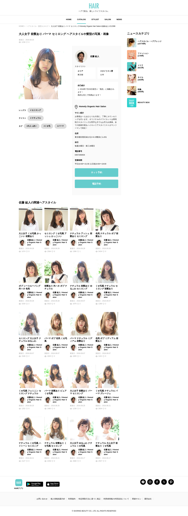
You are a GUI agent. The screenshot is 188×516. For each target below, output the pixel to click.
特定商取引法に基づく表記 (89, 499)
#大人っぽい (32, 126)
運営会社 (148, 499)
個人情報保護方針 (58, 499)
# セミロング (35, 110)
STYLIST (95, 19)
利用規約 (72, 499)
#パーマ (60, 126)
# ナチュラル (35, 118)
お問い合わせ (42, 499)
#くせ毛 (47, 126)
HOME (68, 19)
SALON (108, 19)
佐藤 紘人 (94, 56)
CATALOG (81, 19)
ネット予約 (96, 172)
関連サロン (136, 499)
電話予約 (96, 184)
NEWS (119, 19)
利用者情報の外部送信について (116, 499)
